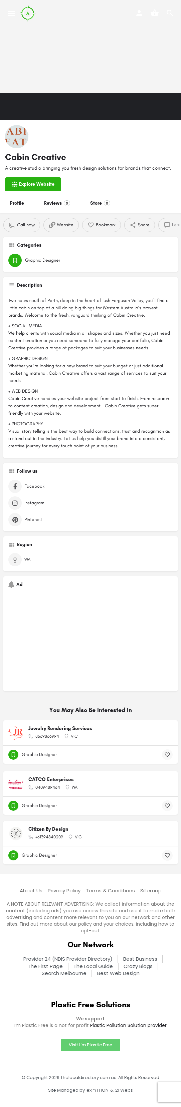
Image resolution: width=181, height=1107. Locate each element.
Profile (17, 203)
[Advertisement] (90, 46)
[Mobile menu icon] (11, 13)
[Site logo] (28, 13)
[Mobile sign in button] (139, 13)
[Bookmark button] (167, 754)
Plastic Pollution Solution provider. (129, 1025)
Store (100, 203)
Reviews (57, 203)
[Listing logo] (16, 136)
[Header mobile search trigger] (170, 13)
